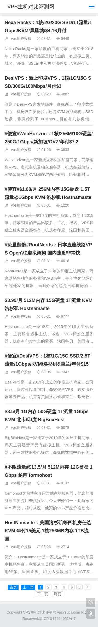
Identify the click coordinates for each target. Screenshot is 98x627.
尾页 (57, 594)
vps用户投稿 (21, 38)
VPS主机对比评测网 (30, 6)
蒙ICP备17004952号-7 (57, 619)
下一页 (42, 594)
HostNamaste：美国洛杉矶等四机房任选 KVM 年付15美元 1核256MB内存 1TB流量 (48, 531)
